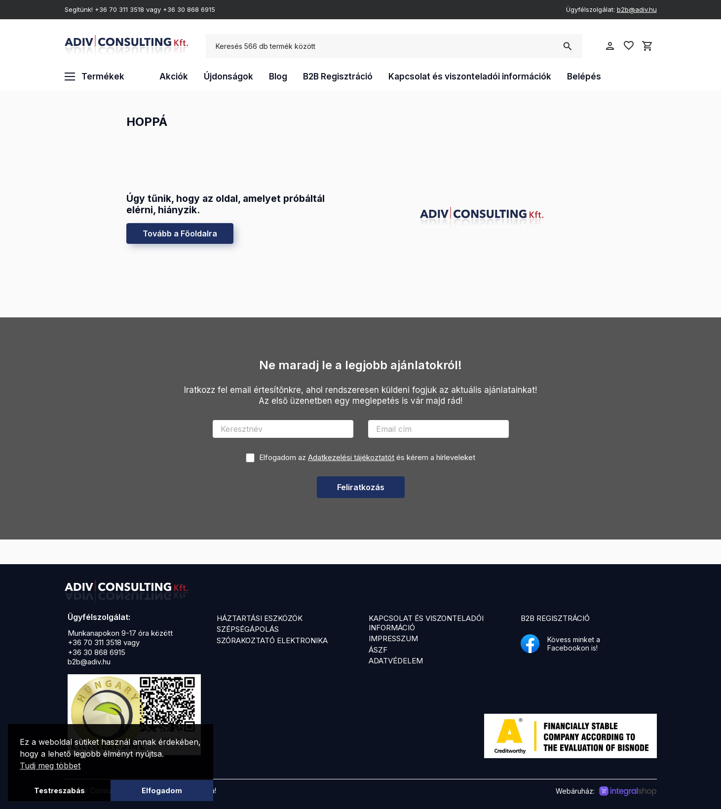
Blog (278, 76)
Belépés (584, 76)
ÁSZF (378, 650)
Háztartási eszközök (260, 618)
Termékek (94, 76)
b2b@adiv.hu (637, 9)
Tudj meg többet (50, 765)
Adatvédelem (396, 660)
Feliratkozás (360, 487)
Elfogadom (162, 790)
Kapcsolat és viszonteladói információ (426, 623)
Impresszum (393, 638)
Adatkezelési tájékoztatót (351, 457)
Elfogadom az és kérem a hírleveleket (367, 457)
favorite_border (629, 45)
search (567, 46)
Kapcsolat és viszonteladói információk (469, 76)
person (610, 46)
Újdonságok (228, 76)
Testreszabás (59, 790)
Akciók (173, 76)
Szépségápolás (248, 629)
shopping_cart (647, 46)
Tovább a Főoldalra (180, 233)
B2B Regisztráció (338, 76)
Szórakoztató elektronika (272, 640)
